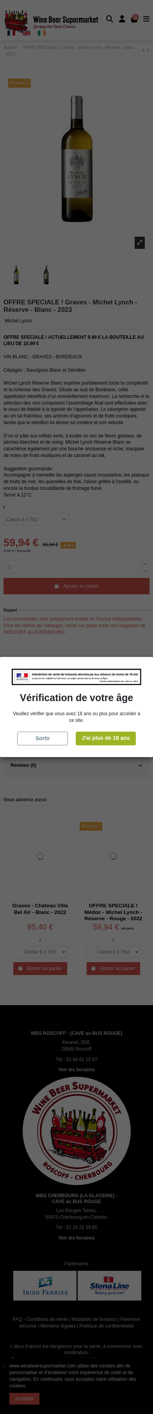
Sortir (43, 738)
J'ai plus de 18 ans (106, 738)
